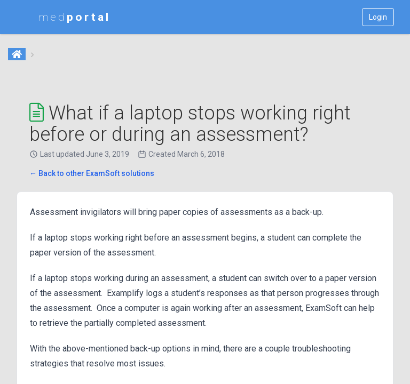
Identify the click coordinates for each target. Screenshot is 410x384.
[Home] (17, 55)
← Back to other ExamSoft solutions (91, 173)
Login (378, 17)
